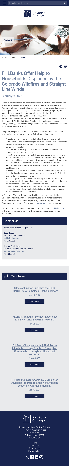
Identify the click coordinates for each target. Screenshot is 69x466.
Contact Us (34, 445)
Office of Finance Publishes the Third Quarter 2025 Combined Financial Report (35, 290)
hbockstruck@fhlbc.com (14, 251)
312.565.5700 (34, 438)
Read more (34, 301)
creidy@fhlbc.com (11, 238)
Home (4, 57)
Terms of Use (34, 448)
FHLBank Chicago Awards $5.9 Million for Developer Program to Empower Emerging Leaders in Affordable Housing (34, 382)
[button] (4, 3)
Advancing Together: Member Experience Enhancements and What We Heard (34, 318)
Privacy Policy (34, 451)
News (13, 57)
